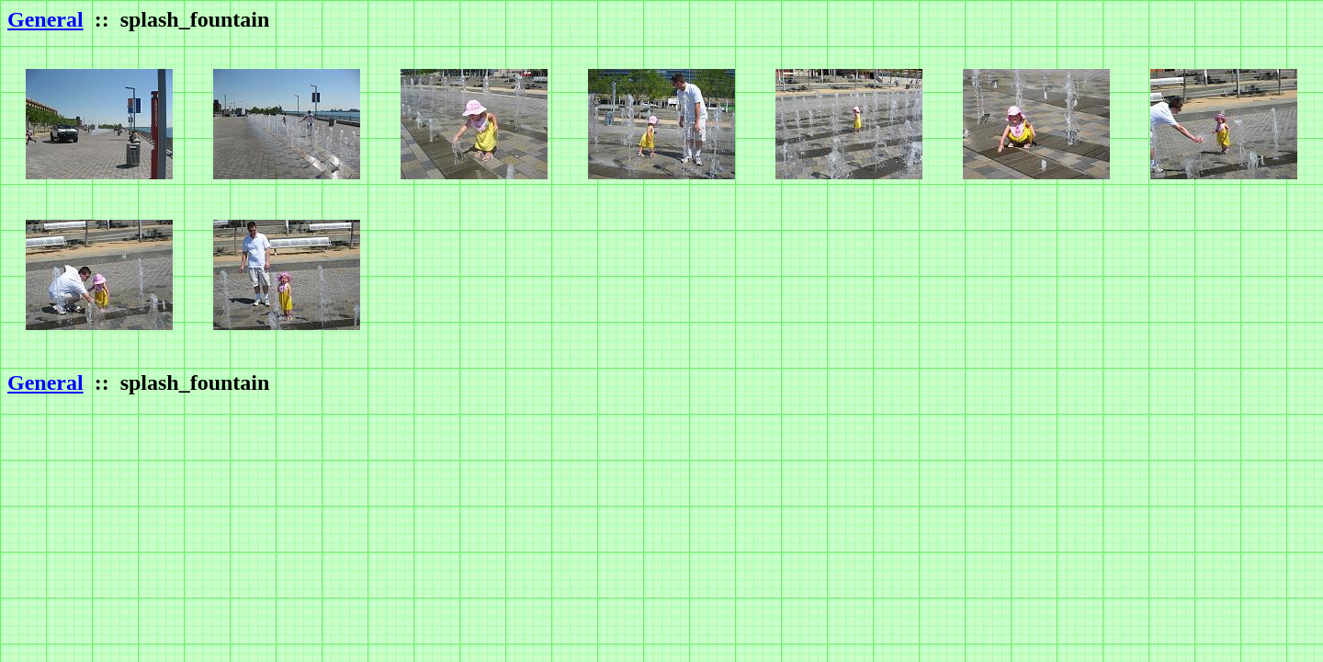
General (45, 19)
